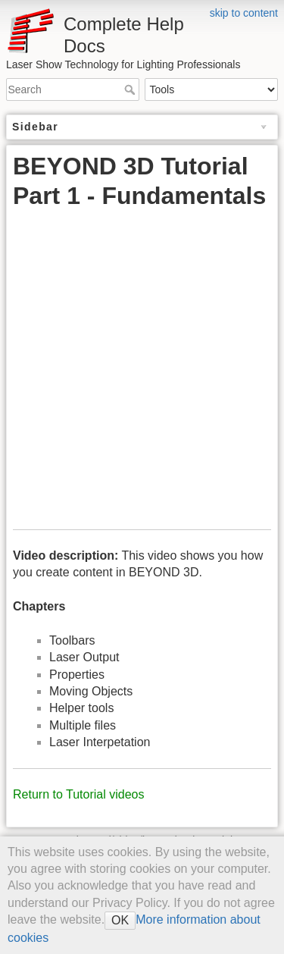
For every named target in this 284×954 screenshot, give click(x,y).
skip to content (244, 13)
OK (120, 920)
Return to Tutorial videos (78, 794)
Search (131, 89)
